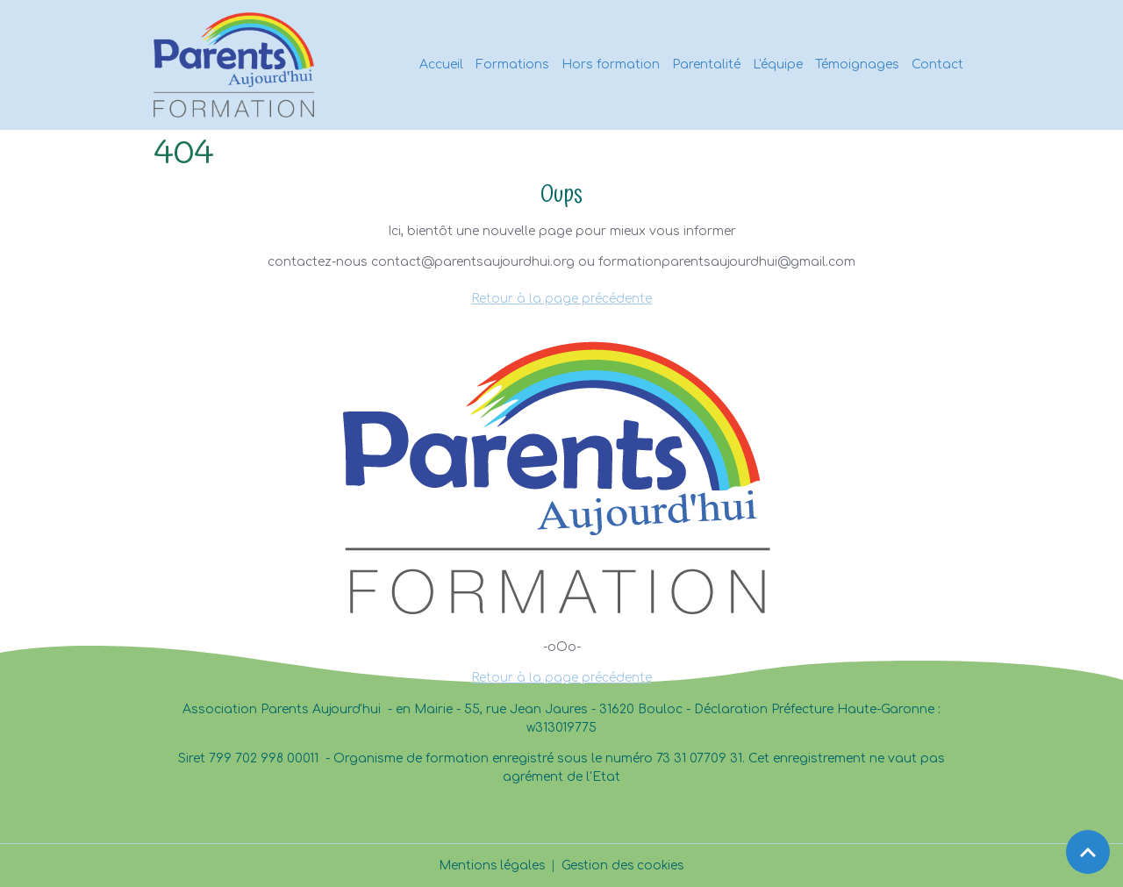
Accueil (441, 64)
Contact (937, 64)
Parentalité (706, 64)
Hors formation (611, 64)
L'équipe (778, 64)
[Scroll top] (1088, 852)
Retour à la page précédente (561, 298)
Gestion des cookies (624, 864)
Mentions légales (491, 864)
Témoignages (857, 64)
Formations (512, 64)
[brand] (237, 65)
